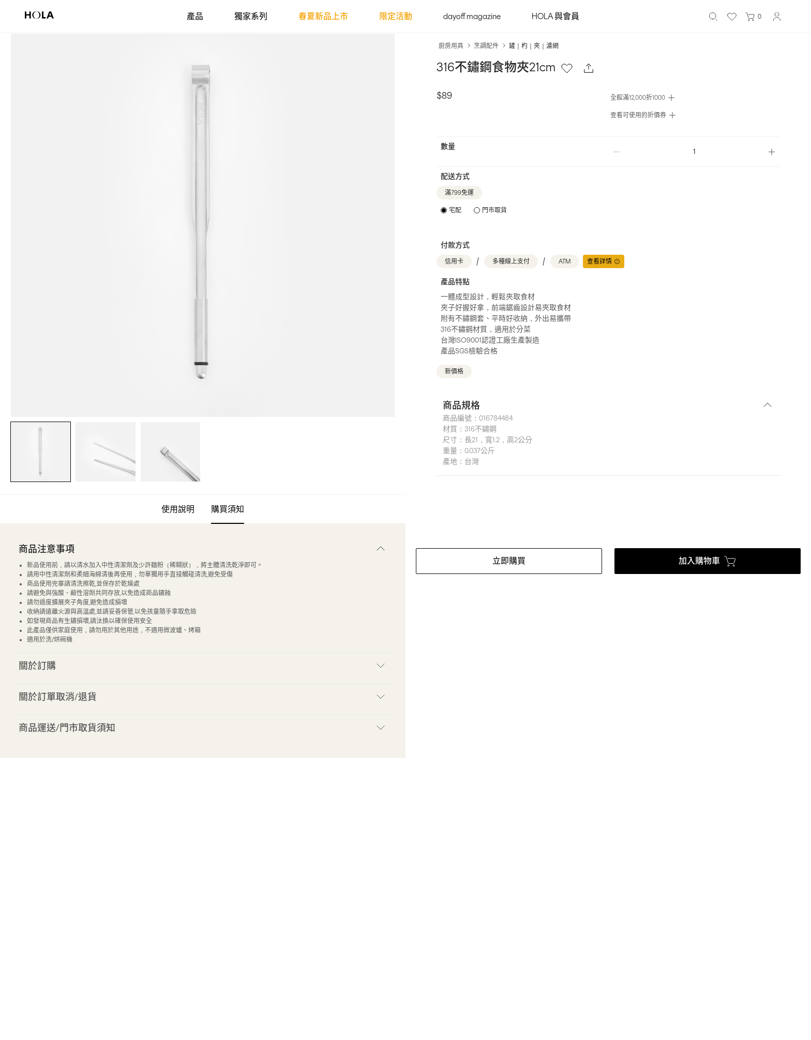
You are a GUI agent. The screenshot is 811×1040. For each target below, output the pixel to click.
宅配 (455, 210)
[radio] (451, 210)
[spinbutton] (694, 151)
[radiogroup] (474, 210)
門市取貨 (494, 210)
